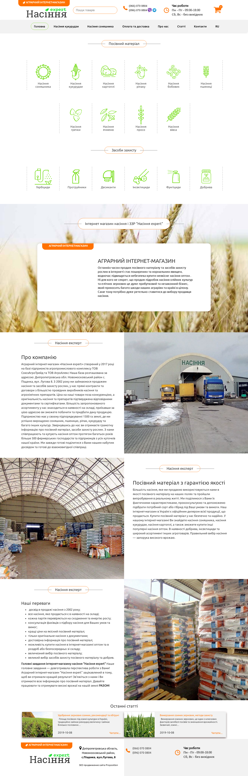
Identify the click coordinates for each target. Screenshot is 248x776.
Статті (181, 26)
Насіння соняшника (100, 26)
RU (217, 26)
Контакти (200, 26)
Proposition (112, 765)
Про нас (163, 26)
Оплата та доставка (135, 26)
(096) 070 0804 (138, 10)
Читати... (115, 732)
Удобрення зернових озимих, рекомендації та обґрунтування (92, 715)
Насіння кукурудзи (66, 26)
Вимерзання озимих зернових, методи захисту (186, 715)
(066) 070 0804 (138, 6)
